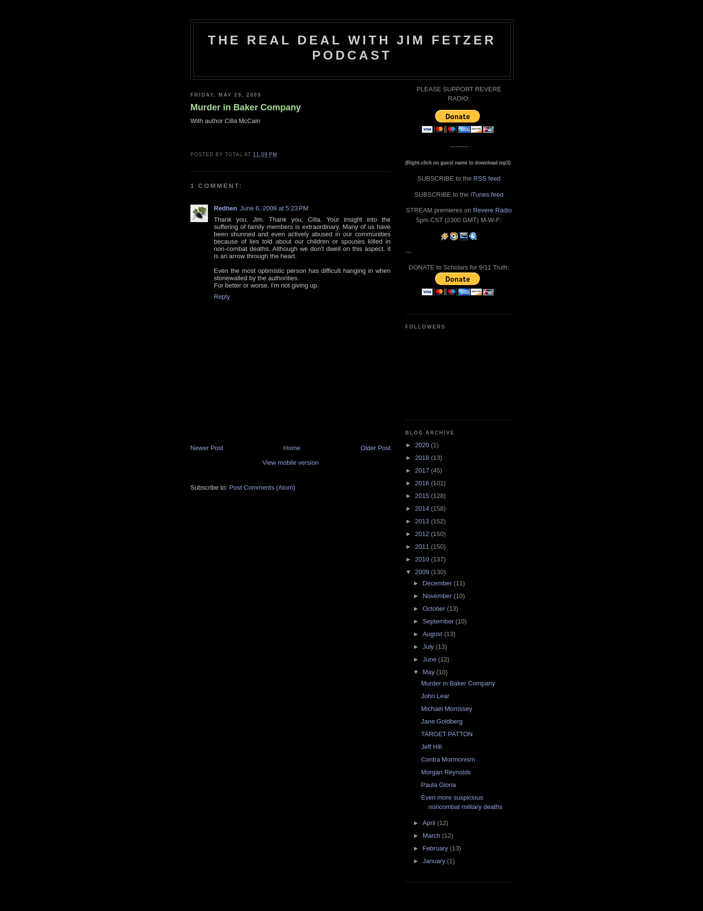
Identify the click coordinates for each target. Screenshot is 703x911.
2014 (423, 508)
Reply (222, 296)
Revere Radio (492, 210)
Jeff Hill (431, 746)
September (439, 621)
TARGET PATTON (447, 734)
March (432, 835)
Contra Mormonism (448, 759)
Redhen (225, 208)
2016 (423, 483)
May (429, 672)
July (429, 646)
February (436, 848)
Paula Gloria (438, 784)
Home (292, 448)
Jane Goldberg (441, 721)
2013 (423, 521)
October (435, 608)
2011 (423, 546)
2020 (423, 445)
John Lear (435, 696)
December (438, 583)
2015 (423, 495)
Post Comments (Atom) (262, 487)
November (438, 596)
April (430, 823)
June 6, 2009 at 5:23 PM (274, 208)
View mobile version (290, 462)
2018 (423, 457)
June (430, 659)
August (433, 634)
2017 (423, 470)
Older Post (376, 448)
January (435, 861)
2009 (423, 572)
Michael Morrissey (446, 708)
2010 (423, 559)
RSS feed (487, 178)
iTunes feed (487, 194)
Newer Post (206, 448)
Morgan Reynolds (446, 772)
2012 (423, 534)
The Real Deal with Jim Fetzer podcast (352, 47)
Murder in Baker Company (245, 107)
